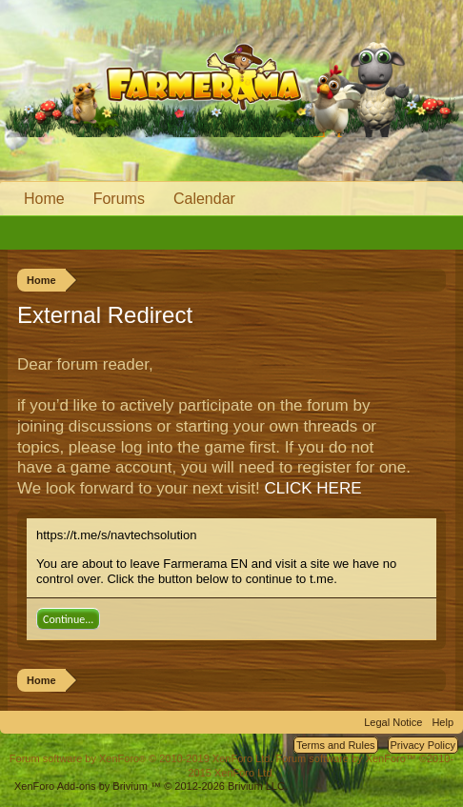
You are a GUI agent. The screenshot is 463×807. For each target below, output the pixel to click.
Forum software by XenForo (141, 758)
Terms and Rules (335, 745)
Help (442, 722)
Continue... (68, 619)
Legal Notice (393, 722)
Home (44, 199)
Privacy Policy (423, 745)
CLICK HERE (313, 488)
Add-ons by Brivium (151, 786)
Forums (119, 199)
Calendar (204, 199)
